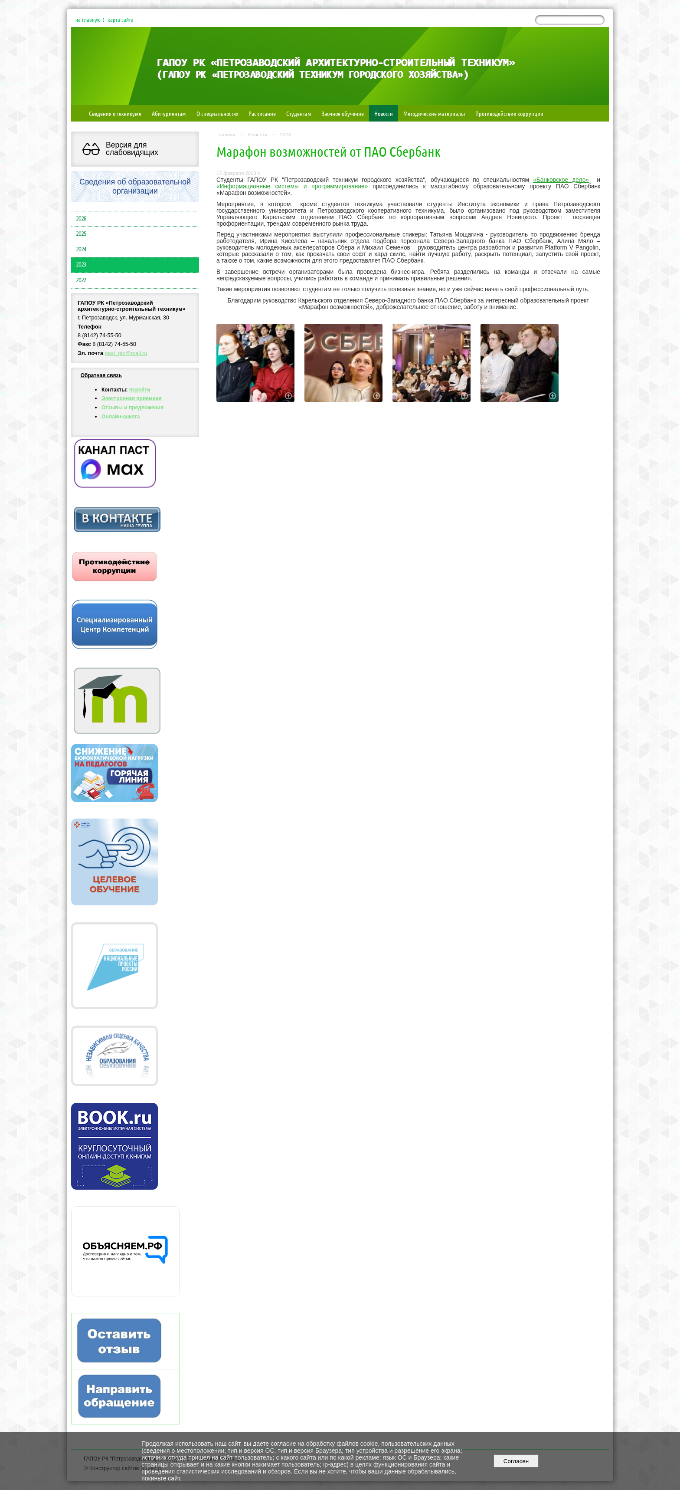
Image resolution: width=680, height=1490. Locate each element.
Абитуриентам (169, 113)
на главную (88, 20)
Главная (225, 134)
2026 (81, 218)
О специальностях (217, 113)
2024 (81, 249)
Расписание (262, 113)
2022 (81, 280)
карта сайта (121, 20)
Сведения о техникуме (115, 113)
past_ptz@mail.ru (126, 353)
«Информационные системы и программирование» (292, 186)
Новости (383, 113)
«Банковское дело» (561, 180)
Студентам (298, 113)
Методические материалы (434, 113)
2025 (81, 233)
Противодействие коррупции (509, 113)
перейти (139, 390)
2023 (81, 264)
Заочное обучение (343, 113)
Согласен (516, 1461)
